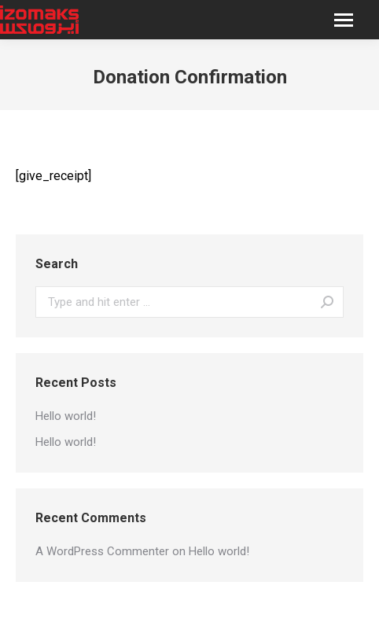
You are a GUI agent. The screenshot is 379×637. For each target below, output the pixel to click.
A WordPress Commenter (102, 551)
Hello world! (65, 416)
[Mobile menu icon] (343, 20)
